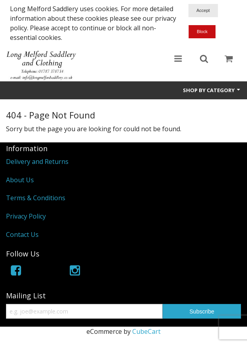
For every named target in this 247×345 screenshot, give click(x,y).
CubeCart (146, 331)
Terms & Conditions (35, 197)
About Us (20, 179)
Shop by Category (212, 90)
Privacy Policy (26, 216)
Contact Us (22, 234)
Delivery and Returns (37, 161)
